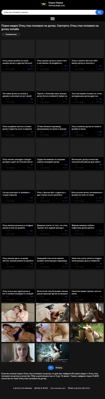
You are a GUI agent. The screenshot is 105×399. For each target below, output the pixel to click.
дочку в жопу (41, 388)
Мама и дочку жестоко (79, 388)
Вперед (59, 368)
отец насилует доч (58, 388)
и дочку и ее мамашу (22, 388)
